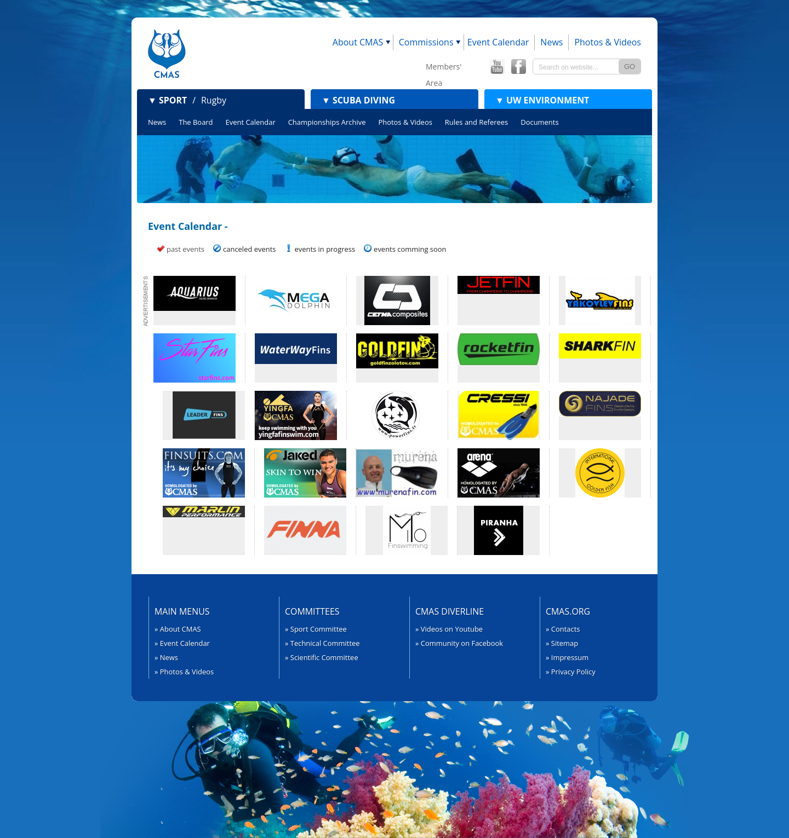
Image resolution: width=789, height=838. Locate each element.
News (551, 42)
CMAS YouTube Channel (497, 67)
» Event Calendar (182, 643)
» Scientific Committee (321, 657)
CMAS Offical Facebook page (518, 67)
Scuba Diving (358, 100)
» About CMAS (178, 629)
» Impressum (567, 657)
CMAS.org (568, 611)
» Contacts (563, 629)
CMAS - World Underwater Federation (167, 53)
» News (166, 657)
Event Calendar (498, 42)
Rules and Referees (476, 122)
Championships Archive (327, 122)
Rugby (213, 100)
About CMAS (358, 42)
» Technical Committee (322, 643)
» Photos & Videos (184, 672)
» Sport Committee (316, 629)
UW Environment (542, 100)
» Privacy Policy (571, 672)
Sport (167, 100)
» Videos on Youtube (449, 629)
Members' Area (443, 68)
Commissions (426, 42)
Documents (539, 122)
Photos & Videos (607, 42)
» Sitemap (562, 643)
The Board (196, 122)
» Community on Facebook (459, 643)
